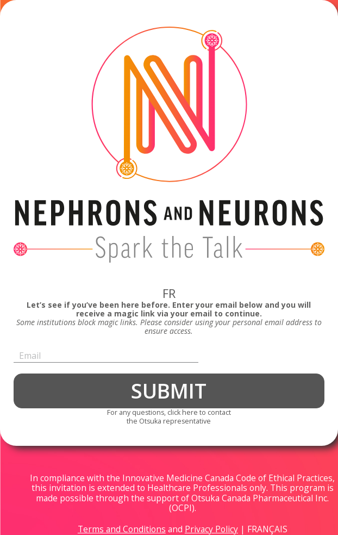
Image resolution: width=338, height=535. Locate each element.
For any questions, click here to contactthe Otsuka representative (169, 417)
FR (169, 293)
